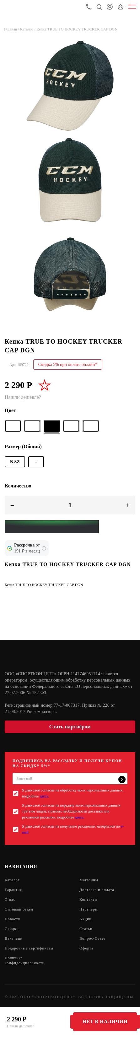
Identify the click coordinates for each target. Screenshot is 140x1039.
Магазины (88, 880)
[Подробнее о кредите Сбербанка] (44, 548)
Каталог (12, 880)
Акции (85, 919)
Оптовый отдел (19, 909)
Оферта (86, 948)
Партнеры (88, 909)
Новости (13, 919)
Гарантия (13, 890)
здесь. (44, 796)
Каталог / (28, 29)
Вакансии (14, 938)
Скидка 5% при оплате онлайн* (67, 364)
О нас (10, 899)
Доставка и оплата (96, 890)
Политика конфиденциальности (25, 960)
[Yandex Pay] (52, 526)
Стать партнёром (70, 726)
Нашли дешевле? (20, 1026)
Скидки (12, 929)
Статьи (85, 929)
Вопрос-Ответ (92, 938)
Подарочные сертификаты (29, 948)
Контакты (88, 899)
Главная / (12, 29)
